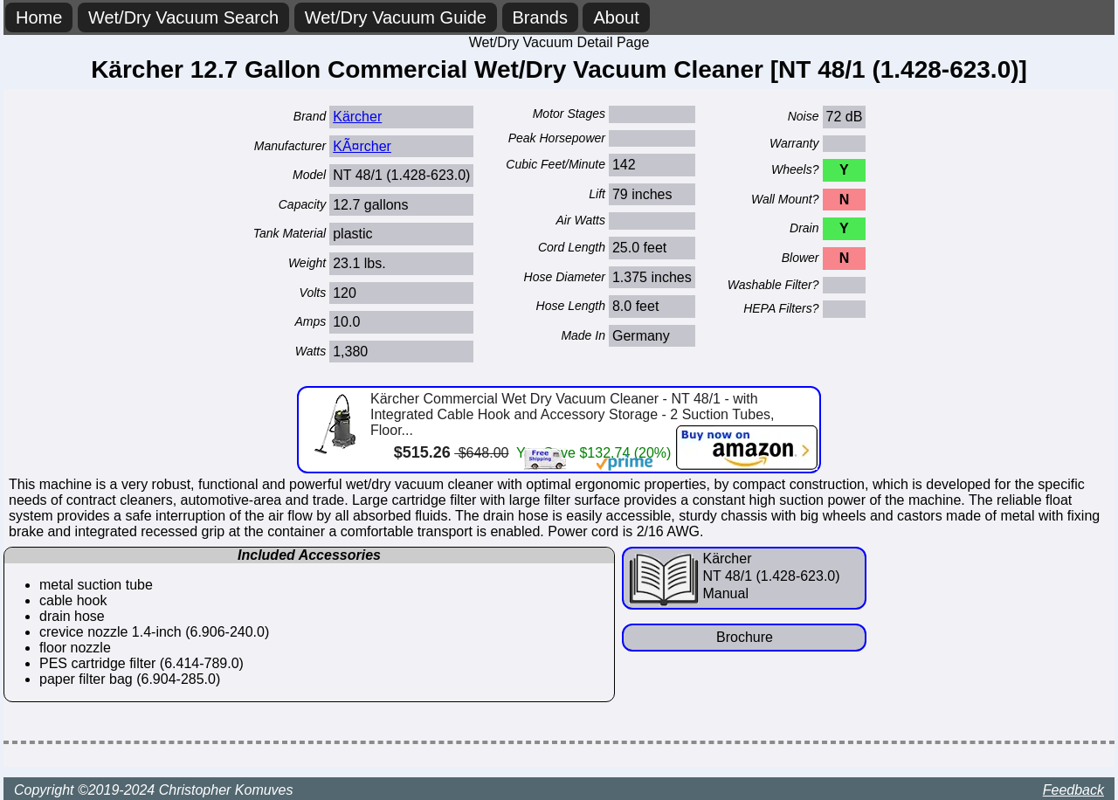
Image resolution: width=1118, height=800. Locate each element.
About (615, 17)
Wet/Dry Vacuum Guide (396, 17)
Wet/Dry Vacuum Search (183, 17)
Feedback (1073, 790)
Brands (540, 17)
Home (39, 17)
